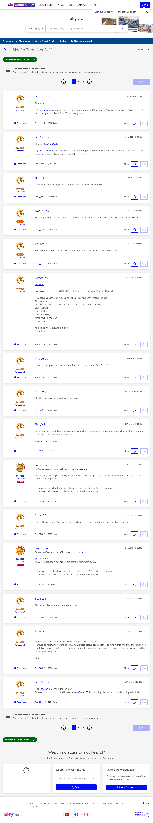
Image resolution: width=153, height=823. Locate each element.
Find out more (80, 469)
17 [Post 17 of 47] (39, 164)
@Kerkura (39, 284)
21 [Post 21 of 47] (39, 344)
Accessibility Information (91, 803)
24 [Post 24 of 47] (40, 451)
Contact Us (118, 803)
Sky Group (36, 807)
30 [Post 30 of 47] (40, 702)
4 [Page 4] (83, 81)
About (82, 4)
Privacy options (36, 803)
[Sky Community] (21, 5)
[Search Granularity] (35, 28)
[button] (146, 96)
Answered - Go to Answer (20, 59)
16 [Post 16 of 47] (40, 123)
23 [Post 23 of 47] (40, 410)
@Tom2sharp (41, 558)
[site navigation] (4, 4)
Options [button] (141, 49)
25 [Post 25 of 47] (40, 501)
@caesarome (45, 689)
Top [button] (147, 803)
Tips (71, 4)
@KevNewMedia (50, 144)
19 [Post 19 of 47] (40, 230)
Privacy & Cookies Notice (70, 803)
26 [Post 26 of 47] (40, 534)
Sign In (145, 5)
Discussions (45, 4)
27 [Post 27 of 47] (40, 584)
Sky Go (76, 18)
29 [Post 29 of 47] (40, 668)
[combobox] (82, 28)
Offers (94, 4)
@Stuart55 (82, 692)
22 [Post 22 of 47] (40, 377)
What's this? (20, 110)
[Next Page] (89, 81)
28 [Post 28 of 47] (40, 617)
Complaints (107, 803)
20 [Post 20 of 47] (40, 264)
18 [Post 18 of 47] (40, 197)
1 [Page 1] (69, 81)
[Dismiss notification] (147, 12)
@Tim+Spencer (44, 110)
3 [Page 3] (78, 81)
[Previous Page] (63, 81)
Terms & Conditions (51, 803)
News (61, 4)
